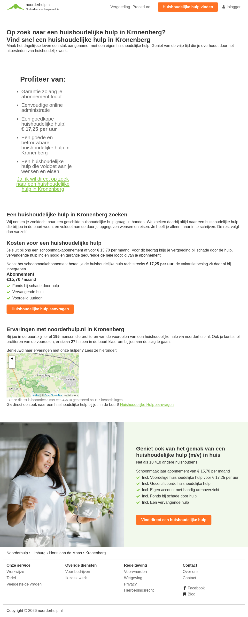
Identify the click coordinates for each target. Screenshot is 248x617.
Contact (189, 578)
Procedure (141, 7)
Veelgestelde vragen (24, 584)
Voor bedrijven (77, 572)
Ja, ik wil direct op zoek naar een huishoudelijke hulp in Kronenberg (43, 184)
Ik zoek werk (76, 578)
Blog (191, 594)
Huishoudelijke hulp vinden (188, 7)
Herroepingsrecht (139, 590)
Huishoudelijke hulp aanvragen (40, 309)
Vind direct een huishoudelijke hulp (173, 520)
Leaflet (36, 395)
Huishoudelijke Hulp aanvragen (147, 405)
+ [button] (12, 359)
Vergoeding (120, 7)
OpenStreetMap (54, 395)
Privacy (130, 584)
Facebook (196, 588)
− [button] (12, 365)
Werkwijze (15, 572)
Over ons (191, 572)
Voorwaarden (135, 572)
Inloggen (231, 7)
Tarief (11, 578)
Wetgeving (133, 578)
